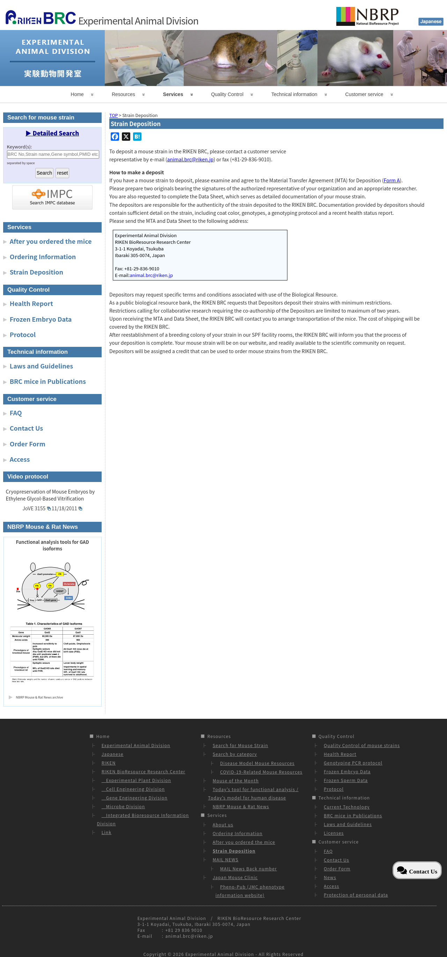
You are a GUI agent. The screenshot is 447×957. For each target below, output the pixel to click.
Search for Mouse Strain (240, 745)
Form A (392, 180)
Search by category (235, 754)
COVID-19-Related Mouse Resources (261, 772)
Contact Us (26, 427)
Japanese (113, 754)
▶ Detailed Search (52, 133)
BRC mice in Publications (48, 381)
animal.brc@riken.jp (190, 159)
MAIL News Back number (248, 868)
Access (20, 458)
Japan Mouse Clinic (235, 877)
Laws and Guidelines (41, 365)
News (330, 877)
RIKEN (109, 763)
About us (223, 824)
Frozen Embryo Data (41, 318)
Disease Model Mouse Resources (257, 763)
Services (173, 94)
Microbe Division (123, 806)
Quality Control (227, 94)
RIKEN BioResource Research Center (143, 771)
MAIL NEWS (226, 859)
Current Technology (346, 807)
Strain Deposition (36, 271)
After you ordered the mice (51, 241)
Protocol (23, 334)
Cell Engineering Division (133, 789)
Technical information (294, 94)
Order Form (27, 443)
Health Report (31, 303)
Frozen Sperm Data (346, 780)
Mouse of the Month (236, 780)
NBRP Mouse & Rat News (241, 806)
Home (77, 94)
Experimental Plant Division (136, 780)
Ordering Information (43, 256)
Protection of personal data (356, 895)
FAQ (16, 412)
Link (107, 832)
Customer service (364, 94)
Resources (123, 94)
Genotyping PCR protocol (353, 763)
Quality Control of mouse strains (362, 745)
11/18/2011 (67, 508)
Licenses (334, 833)
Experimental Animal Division (136, 745)
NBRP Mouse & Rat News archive (39, 697)
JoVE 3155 (36, 508)
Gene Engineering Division (135, 798)
